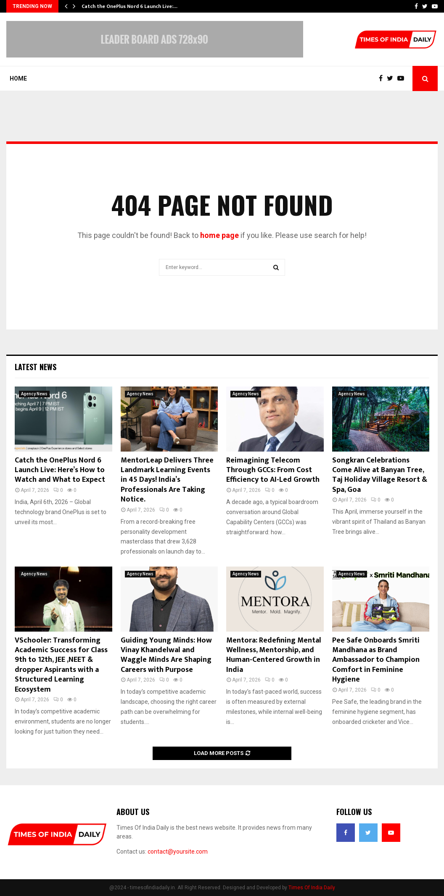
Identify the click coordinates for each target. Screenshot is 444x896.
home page (219, 235)
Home (18, 78)
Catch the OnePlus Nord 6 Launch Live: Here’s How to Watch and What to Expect (60, 470)
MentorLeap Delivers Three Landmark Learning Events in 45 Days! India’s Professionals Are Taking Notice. (167, 480)
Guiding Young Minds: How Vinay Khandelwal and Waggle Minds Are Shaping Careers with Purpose (166, 655)
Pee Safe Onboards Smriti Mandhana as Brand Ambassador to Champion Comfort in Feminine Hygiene (376, 660)
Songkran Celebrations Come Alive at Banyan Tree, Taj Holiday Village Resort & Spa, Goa (379, 475)
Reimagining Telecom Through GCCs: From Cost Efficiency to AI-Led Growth (273, 470)
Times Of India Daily (311, 888)
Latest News (35, 366)
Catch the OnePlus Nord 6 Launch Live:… (129, 6)
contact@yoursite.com (178, 851)
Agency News (34, 394)
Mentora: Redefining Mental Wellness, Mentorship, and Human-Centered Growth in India (273, 655)
